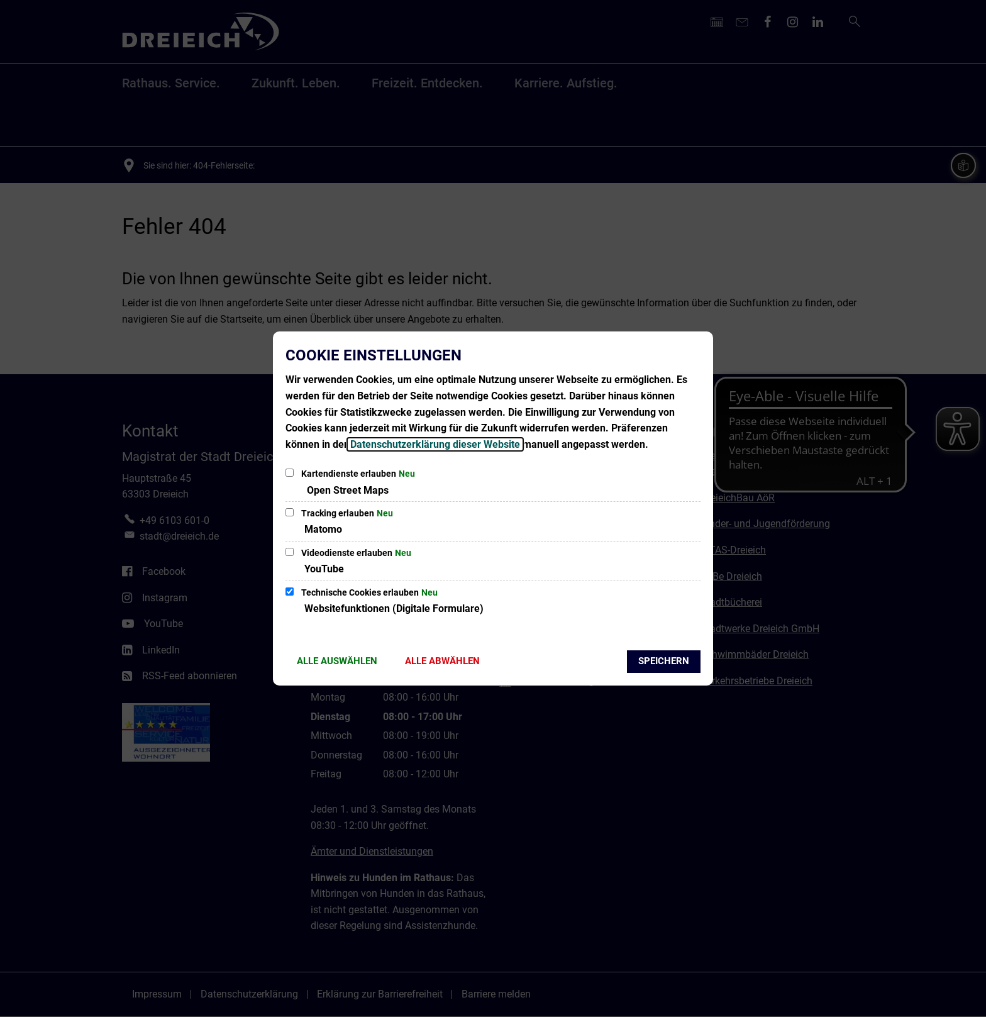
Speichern (663, 661)
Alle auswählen (337, 661)
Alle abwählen (442, 661)
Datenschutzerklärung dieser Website (435, 444)
